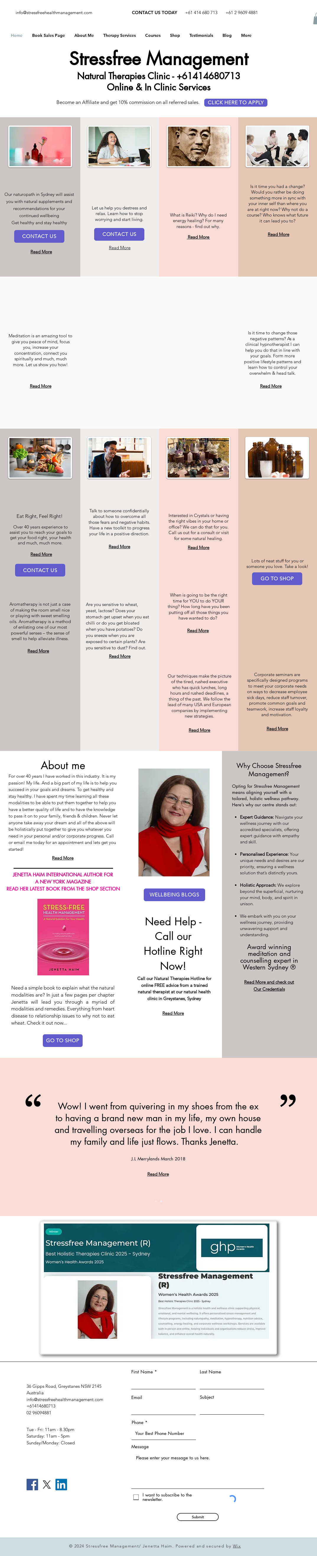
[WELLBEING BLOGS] (174, 894)
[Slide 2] (161, 1201)
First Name (142, 1372)
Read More (198, 237)
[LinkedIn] (61, 1484)
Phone (137, 1422)
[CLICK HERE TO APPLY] (235, 103)
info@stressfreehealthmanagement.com (54, 12)
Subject (207, 1397)
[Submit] (198, 1517)
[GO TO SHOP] (277, 578)
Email (136, 1397)
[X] (47, 1484)
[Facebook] (32, 1484)
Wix (237, 1546)
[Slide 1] (156, 1201)
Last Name (210, 1372)
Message (140, 1446)
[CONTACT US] (39, 236)
